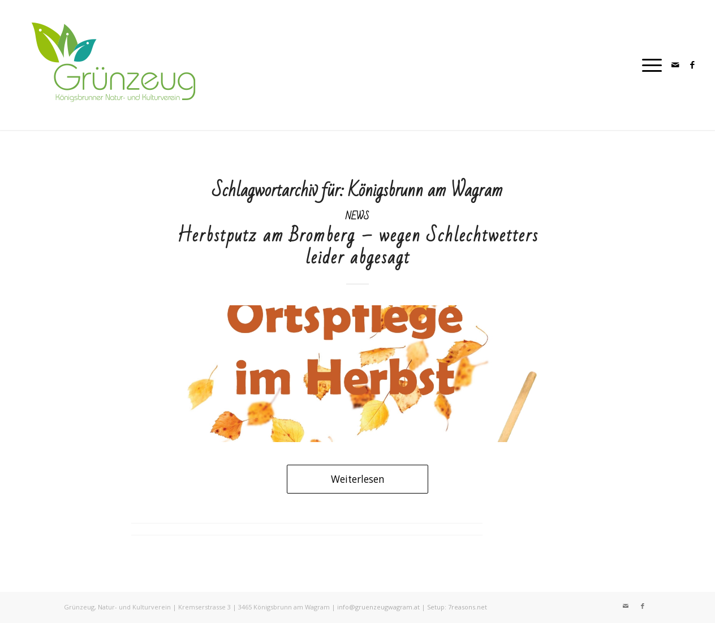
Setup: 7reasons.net (457, 607)
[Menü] (648, 65)
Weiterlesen (358, 479)
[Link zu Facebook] (692, 64)
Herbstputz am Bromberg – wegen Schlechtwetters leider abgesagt (358, 246)
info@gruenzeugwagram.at (378, 607)
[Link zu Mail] (675, 64)
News (357, 216)
